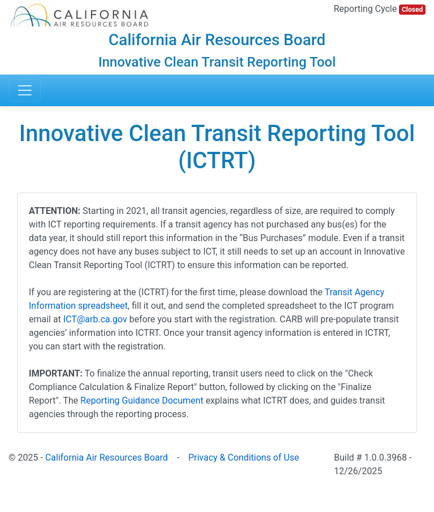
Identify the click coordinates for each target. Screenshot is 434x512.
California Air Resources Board (106, 457)
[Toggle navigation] (25, 90)
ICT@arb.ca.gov (95, 319)
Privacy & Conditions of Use (243, 457)
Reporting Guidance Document (141, 400)
